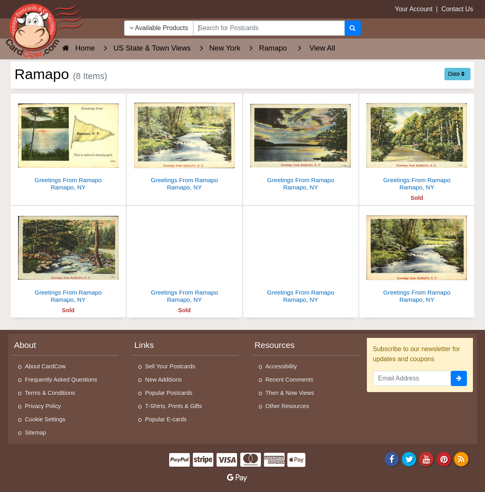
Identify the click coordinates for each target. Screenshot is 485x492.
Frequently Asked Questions (61, 379)
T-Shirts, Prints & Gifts (173, 406)
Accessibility (281, 366)
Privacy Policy (43, 406)
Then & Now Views (290, 393)
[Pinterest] (444, 459)
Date (456, 74)
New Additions (163, 379)
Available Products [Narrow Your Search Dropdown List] (158, 27)
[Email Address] (412, 378)
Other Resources (287, 406)
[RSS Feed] (461, 459)
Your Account (414, 9)
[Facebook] (391, 459)
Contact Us (457, 9)
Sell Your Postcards (170, 366)
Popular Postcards (168, 393)
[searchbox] (269, 28)
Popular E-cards (165, 419)
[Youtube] (426, 459)
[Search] (352, 28)
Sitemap (35, 432)
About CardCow (45, 366)
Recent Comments (289, 379)
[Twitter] (409, 459)
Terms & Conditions (50, 393)
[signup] (459, 378)
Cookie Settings (45, 419)
